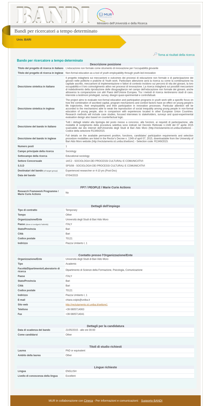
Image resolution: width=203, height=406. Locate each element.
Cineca (88, 400)
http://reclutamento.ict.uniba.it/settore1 (86, 304)
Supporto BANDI (152, 400)
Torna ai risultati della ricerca (174, 54)
